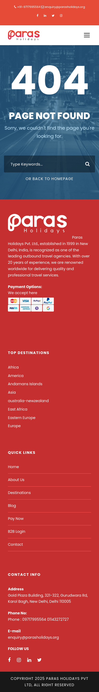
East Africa (17, 409)
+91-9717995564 (28, 7)
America (15, 375)
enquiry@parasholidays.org (65, 7)
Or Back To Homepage (49, 178)
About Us (16, 479)
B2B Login (16, 531)
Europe (14, 426)
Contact (15, 544)
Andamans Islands (25, 384)
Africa (13, 367)
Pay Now (15, 518)
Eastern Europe (21, 417)
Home (13, 466)
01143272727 (58, 619)
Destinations (19, 492)
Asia (12, 392)
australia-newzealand (28, 400)
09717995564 (34, 619)
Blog (12, 505)
